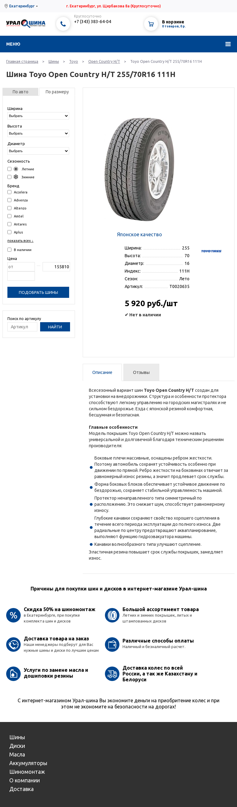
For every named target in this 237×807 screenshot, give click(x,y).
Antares (17, 224)
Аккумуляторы (28, 763)
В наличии (19, 250)
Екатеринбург (22, 6)
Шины (53, 61)
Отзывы (141, 372)
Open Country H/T (104, 61)
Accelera (17, 192)
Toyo (73, 61)
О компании (24, 780)
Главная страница (22, 61)
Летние (20, 169)
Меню (13, 44)
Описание (102, 372)
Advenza (17, 200)
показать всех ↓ (20, 240)
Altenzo (17, 208)
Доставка (21, 789)
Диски (17, 745)
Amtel (15, 216)
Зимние (21, 177)
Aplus (15, 232)
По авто (20, 91)
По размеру (57, 91)
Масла (17, 754)
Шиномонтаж (27, 771)
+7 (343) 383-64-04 (92, 21)
